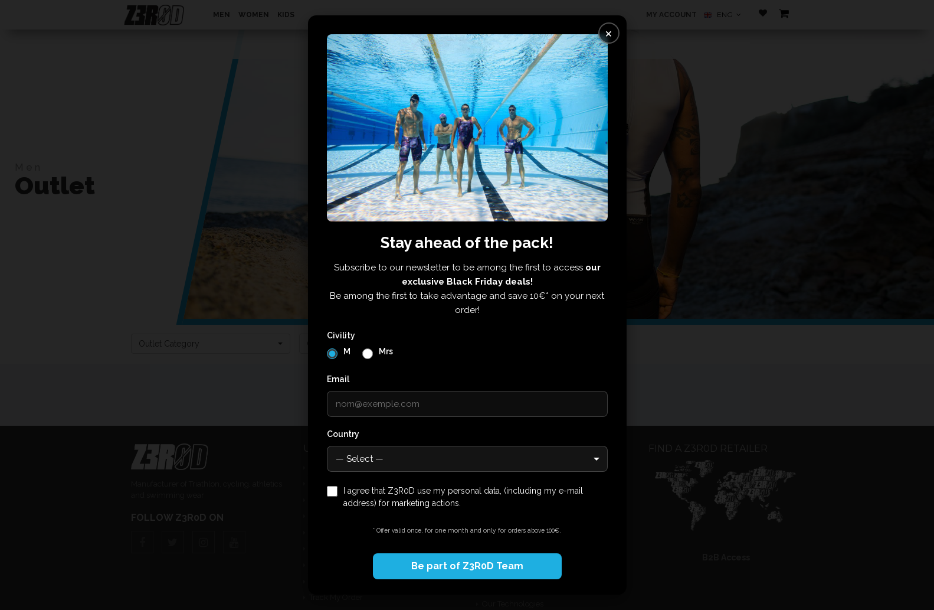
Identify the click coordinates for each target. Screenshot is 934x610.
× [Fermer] (608, 33)
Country (343, 434)
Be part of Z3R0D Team (467, 566)
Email (338, 379)
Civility (341, 335)
